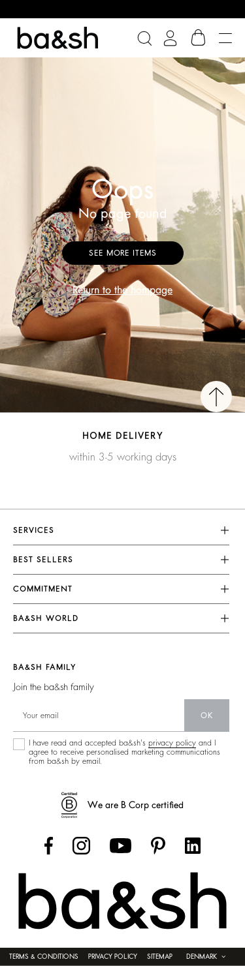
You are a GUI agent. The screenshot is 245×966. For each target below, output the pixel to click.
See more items (123, 253)
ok (207, 715)
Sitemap (159, 957)
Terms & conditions (43, 957)
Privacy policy (112, 957)
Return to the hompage (122, 290)
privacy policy (172, 743)
